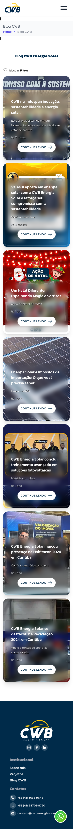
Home (7, 31)
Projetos (16, 774)
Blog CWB (18, 780)
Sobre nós (18, 768)
